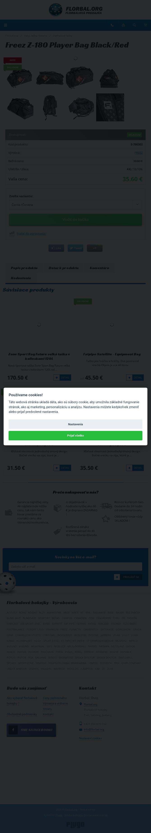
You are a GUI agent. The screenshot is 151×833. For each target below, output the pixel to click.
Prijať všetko (75, 435)
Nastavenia (75, 424)
